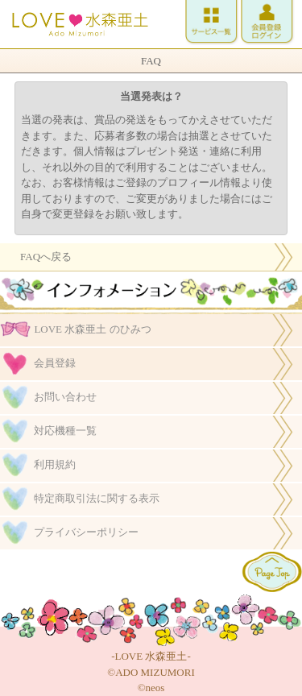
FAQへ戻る (46, 257)
